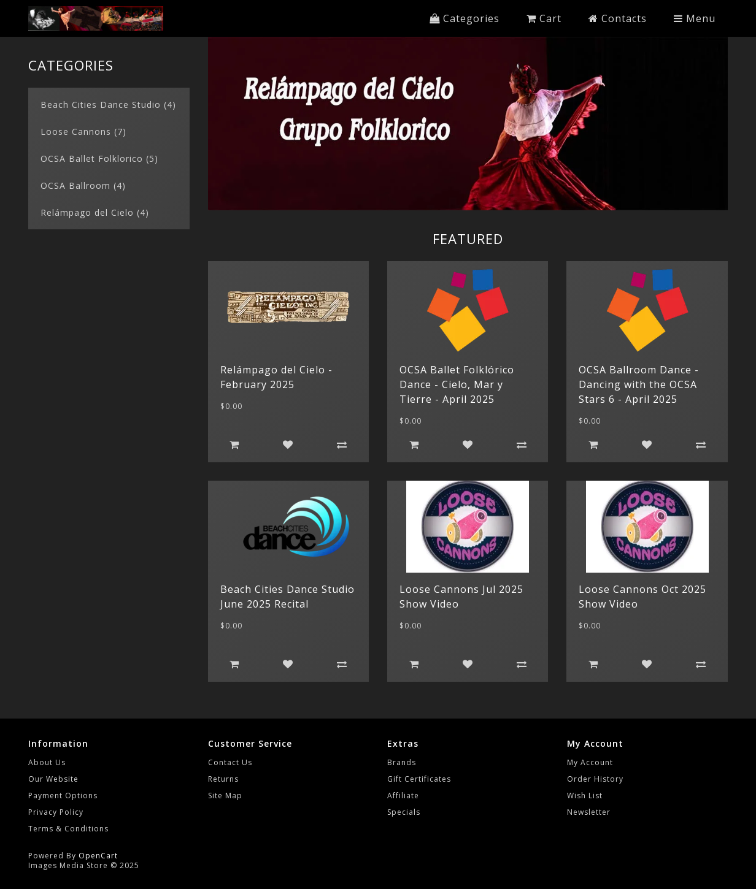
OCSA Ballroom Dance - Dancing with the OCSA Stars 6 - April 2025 (639, 384)
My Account (590, 762)
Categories (465, 18)
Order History (595, 779)
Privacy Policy (55, 812)
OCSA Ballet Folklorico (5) (99, 158)
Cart (543, 18)
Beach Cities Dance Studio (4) (108, 104)
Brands (401, 762)
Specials (403, 812)
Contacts (617, 18)
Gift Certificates (419, 779)
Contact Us (230, 762)
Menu (695, 18)
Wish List (585, 795)
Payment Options (63, 795)
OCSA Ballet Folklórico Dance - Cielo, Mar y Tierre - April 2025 (456, 384)
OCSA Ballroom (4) (83, 185)
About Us (47, 762)
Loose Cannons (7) (83, 131)
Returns (223, 779)
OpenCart (98, 855)
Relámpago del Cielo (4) (94, 212)
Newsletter (589, 812)
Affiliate (403, 795)
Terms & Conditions (68, 828)
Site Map (225, 795)
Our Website (53, 779)
